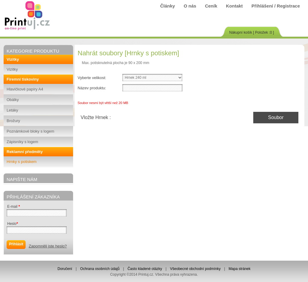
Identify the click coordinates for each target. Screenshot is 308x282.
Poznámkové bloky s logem (30, 131)
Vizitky (13, 59)
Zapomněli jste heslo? (48, 246)
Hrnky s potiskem (22, 161)
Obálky (13, 99)
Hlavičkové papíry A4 (25, 89)
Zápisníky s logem (22, 141)
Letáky (12, 110)
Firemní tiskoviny (23, 79)
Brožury (13, 120)
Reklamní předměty (25, 151)
